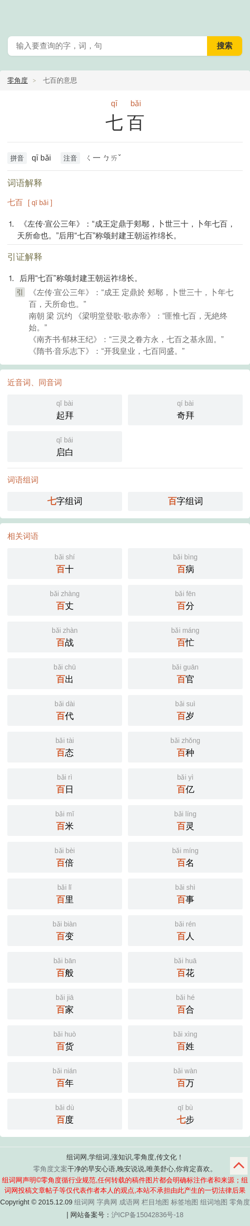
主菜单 (236, 14)
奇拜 (185, 408)
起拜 (64, 408)
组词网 (84, 1202)
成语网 (129, 1202)
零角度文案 (50, 1169)
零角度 (17, 80)
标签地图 (184, 1202)
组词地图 (214, 1202)
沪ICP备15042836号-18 (147, 1215)
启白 (64, 445)
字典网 (107, 1202)
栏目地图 (155, 1202)
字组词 (65, 501)
